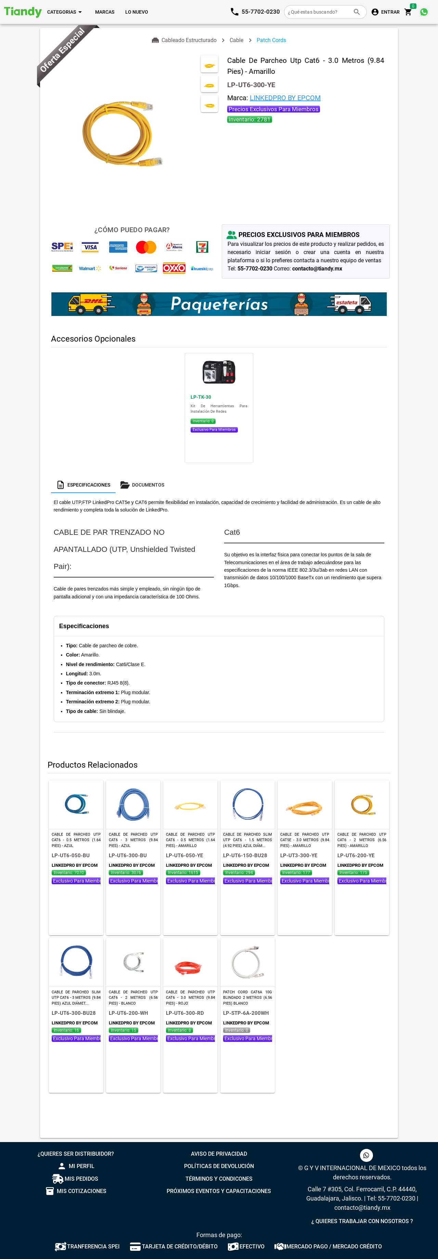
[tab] (83, 485)
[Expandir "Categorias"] (66, 12)
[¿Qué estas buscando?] (318, 12)
